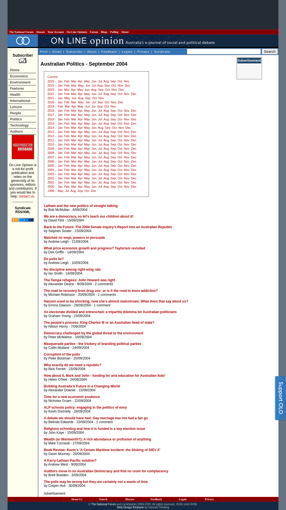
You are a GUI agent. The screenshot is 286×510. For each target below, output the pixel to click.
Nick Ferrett (57, 369)
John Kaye (56, 433)
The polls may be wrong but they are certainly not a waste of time (96, 482)
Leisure (16, 107)
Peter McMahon (60, 337)
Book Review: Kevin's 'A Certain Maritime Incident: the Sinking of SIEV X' (102, 450)
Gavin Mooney (59, 454)
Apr (80, 81)
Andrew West (58, 464)
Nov (126, 81)
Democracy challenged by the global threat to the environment (93, 333)
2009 (50, 148)
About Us (76, 499)
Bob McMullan (59, 210)
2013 (50, 132)
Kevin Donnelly (59, 411)
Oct (120, 81)
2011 (50, 140)
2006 (50, 161)
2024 (50, 85)
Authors (16, 132)
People (15, 113)
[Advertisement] (143, 14)
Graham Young (59, 316)
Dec (127, 85)
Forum (94, 32)
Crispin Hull (56, 486)
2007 (50, 157)
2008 (50, 152)
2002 (50, 178)
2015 (50, 123)
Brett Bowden (58, 475)
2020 (50, 102)
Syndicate (162, 51)
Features (17, 88)
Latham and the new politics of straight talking (81, 206)
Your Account (56, 32)
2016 (50, 119)
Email (57, 51)
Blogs (104, 32)
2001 (50, 182)
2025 (50, 81)
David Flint (56, 220)
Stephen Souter (60, 231)
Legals (127, 51)
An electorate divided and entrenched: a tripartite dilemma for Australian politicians (110, 312)
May (87, 81)
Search (103, 499)
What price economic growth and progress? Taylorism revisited (94, 248)
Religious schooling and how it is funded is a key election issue (94, 429)
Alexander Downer (62, 390)
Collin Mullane (58, 348)
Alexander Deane (61, 284)
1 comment (102, 305)
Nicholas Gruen (60, 401)
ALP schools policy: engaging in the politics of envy (85, 407)
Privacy (143, 51)
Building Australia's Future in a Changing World (82, 386)
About (125, 32)
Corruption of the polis (62, 354)
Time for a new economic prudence (72, 397)
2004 (50, 169)
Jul (100, 81)
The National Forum (21, 32)
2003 (50, 174)
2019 (50, 106)
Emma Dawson (59, 305)
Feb (67, 81)
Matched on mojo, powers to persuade (74, 238)
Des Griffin (56, 252)
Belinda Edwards (60, 422)
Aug (106, 81)
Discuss (129, 499)
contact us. (27, 196)
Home (14, 70)
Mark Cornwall (59, 443)
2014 (50, 127)
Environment (20, 82)
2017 (50, 114)
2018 (50, 110)
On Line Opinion (77, 32)
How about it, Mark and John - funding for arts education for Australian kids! (104, 376)
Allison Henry (58, 326)
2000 (50, 186)
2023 (50, 89)
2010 (50, 144)
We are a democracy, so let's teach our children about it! (89, 216)
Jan (60, 81)
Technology (19, 125)
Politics (16, 119)
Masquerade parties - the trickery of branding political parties (92, 344)
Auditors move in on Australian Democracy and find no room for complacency (106, 471)
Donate (41, 32)
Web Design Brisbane (130, 507)
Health (15, 95)
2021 (50, 98)
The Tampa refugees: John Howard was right (79, 280)
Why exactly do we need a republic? (72, 365)
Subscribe (74, 51)
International (20, 101)
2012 (50, 136)
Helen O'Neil (57, 380)
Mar (74, 81)
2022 (50, 94)
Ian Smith (55, 273)
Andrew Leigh (58, 242)
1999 (50, 190)
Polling (114, 32)
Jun (94, 81)
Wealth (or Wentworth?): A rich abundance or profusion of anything (97, 439)
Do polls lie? (54, 259)
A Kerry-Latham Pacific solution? (70, 461)
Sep (113, 81)
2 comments (104, 284)
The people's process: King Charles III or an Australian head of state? (99, 323)
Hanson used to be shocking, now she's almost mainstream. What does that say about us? (116, 301)
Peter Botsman (59, 358)
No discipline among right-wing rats (72, 269)
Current (52, 76)
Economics (19, 76)
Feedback (109, 51)
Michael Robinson (61, 295)
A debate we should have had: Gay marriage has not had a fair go (96, 418)
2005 (50, 165)
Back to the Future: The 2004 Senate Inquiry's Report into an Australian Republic (108, 227)
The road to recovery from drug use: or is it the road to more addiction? (101, 291)
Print (44, 51)
